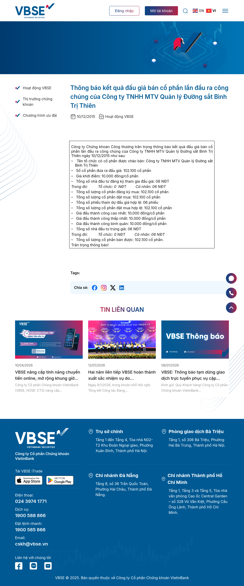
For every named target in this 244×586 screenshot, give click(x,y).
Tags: (75, 273)
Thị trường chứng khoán (37, 102)
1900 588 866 (30, 515)
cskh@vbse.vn (31, 544)
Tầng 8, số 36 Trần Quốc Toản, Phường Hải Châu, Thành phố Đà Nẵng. (123, 489)
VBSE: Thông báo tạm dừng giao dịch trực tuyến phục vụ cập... (193, 375)
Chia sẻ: (81, 287)
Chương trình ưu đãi (40, 115)
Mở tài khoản (161, 10)
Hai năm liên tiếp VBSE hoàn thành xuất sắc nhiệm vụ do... (122, 375)
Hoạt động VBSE (37, 88)
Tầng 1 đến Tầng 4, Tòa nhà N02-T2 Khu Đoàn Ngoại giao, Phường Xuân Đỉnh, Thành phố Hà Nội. (124, 445)
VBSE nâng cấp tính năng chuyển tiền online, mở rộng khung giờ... (47, 375)
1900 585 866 (30, 529)
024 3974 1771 (31, 501)
